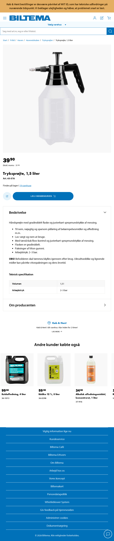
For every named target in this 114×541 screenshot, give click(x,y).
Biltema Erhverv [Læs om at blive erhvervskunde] (57, 455)
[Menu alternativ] (5, 18)
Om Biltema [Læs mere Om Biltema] (57, 462)
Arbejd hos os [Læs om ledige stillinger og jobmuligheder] (57, 470)
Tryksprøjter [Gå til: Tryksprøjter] (47, 40)
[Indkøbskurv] (109, 18)
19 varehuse (25, 185)
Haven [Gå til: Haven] (20, 40)
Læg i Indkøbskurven (43, 196)
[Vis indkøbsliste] (101, 18)
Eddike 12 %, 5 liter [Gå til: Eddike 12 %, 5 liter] (49, 394)
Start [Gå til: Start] (5, 40)
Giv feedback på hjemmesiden (57, 510)
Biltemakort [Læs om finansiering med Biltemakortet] (57, 486)
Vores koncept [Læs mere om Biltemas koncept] (57, 478)
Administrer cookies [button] (57, 517)
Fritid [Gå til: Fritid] (12, 40)
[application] (108, 534)
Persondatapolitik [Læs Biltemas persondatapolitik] (57, 494)
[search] (57, 31)
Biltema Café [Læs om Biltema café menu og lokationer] (57, 447)
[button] (57, 24)
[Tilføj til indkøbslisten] (7, 196)
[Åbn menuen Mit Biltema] (94, 18)
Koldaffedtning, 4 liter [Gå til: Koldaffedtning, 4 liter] (14, 394)
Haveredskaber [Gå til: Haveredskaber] (32, 40)
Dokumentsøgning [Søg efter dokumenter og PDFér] (57, 525)
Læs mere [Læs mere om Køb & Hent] (57, 331)
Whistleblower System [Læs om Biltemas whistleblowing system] (57, 502)
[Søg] (110, 31)
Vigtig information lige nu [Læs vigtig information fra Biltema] (57, 431)
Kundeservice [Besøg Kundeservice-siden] (57, 439)
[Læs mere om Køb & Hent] (57, 323)
